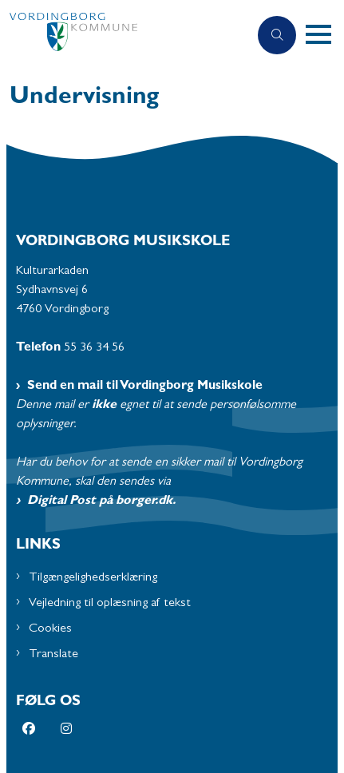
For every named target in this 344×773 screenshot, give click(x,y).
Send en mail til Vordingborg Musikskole (145, 386)
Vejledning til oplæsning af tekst (110, 603)
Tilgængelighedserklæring (93, 578)
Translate (53, 654)
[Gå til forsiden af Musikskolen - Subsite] (124, 35)
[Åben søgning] (277, 35)
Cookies (50, 629)
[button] (325, 35)
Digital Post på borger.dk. (101, 501)
